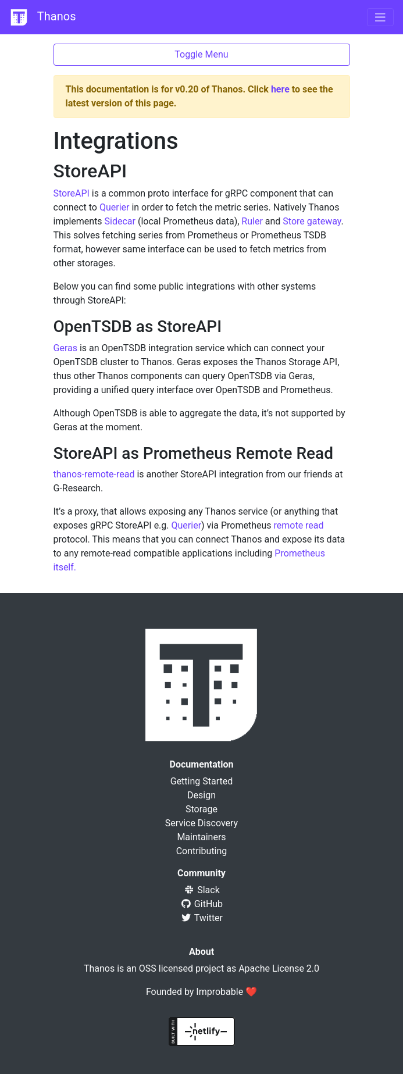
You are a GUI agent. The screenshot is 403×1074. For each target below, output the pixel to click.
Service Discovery (201, 823)
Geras (65, 348)
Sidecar (120, 221)
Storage (201, 809)
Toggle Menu (201, 54)
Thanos (42, 17)
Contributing (201, 851)
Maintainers (201, 837)
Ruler (251, 221)
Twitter (201, 917)
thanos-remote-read (94, 474)
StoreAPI (72, 193)
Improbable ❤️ (226, 991)
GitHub (201, 903)
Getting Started (201, 781)
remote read (298, 525)
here (280, 89)
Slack (201, 889)
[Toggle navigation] (380, 17)
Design (201, 795)
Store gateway (312, 221)
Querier (114, 207)
